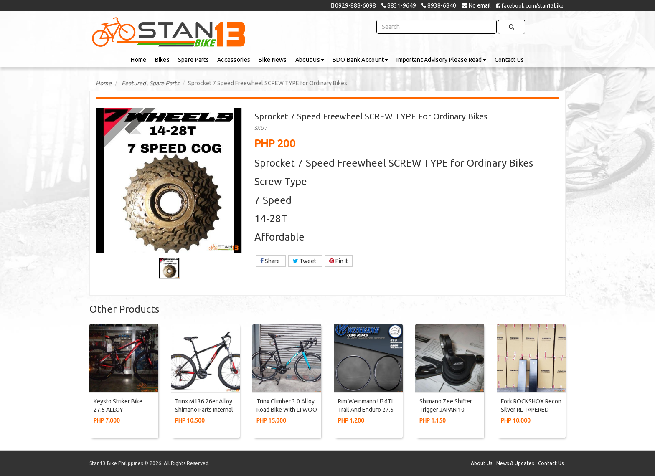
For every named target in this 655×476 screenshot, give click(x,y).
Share (270, 261)
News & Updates (515, 463)
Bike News (273, 59)
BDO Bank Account (360, 59)
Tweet (305, 261)
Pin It (338, 261)
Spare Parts (193, 59)
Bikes (162, 59)
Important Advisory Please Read (441, 59)
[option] (169, 268)
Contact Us (509, 59)
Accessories (233, 59)
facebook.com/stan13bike (530, 5)
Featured (134, 83)
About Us (309, 59)
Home (138, 59)
